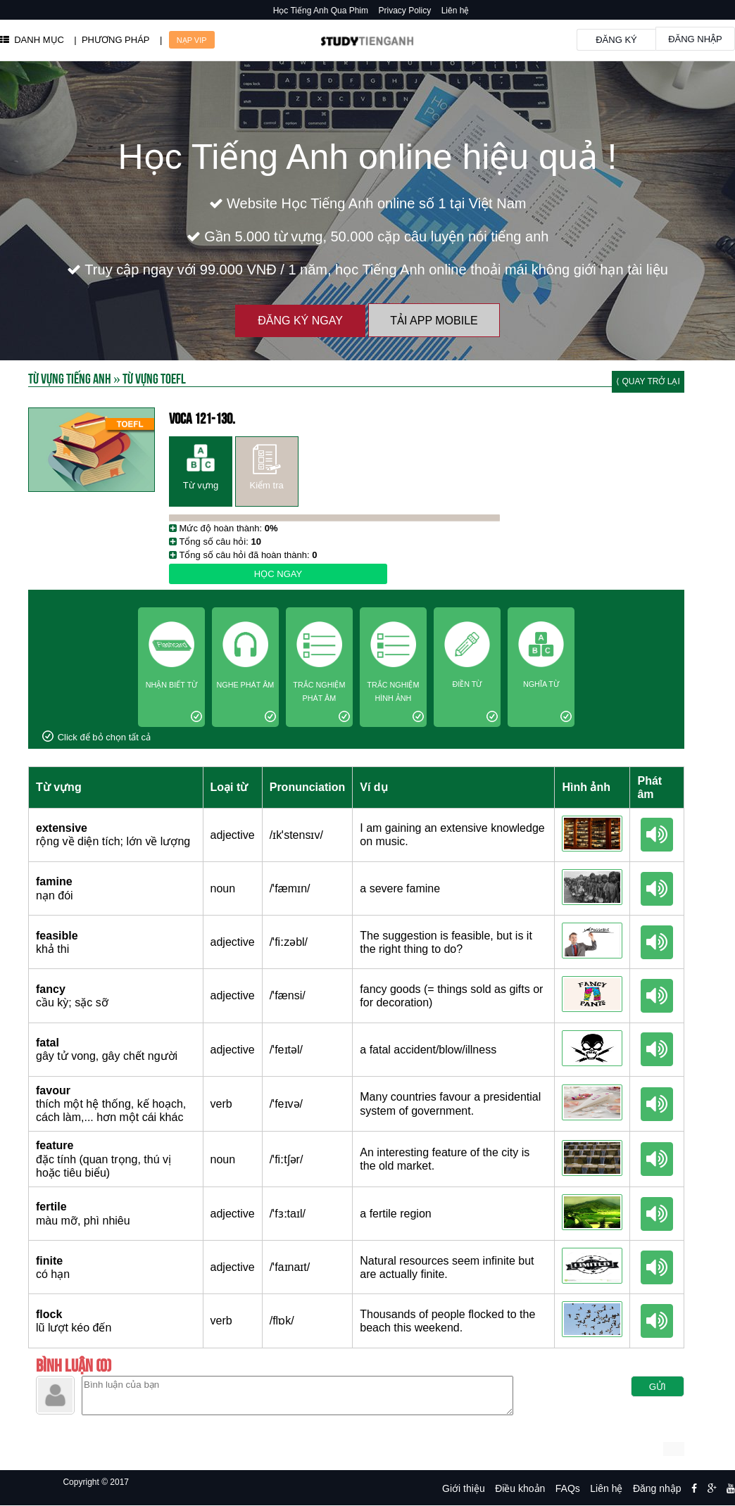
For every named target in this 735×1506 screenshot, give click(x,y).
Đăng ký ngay (300, 321)
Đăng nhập (695, 39)
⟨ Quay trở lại (648, 381)
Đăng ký (616, 39)
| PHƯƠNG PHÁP (111, 39)
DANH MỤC (32, 39)
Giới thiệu (463, 1488)
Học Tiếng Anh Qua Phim (320, 10)
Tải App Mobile (433, 321)
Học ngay (278, 574)
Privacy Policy (405, 10)
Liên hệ (455, 10)
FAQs (567, 1488)
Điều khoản (520, 1488)
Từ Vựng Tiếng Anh (69, 377)
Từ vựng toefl (154, 377)
